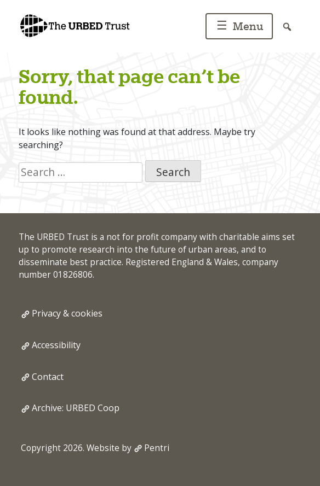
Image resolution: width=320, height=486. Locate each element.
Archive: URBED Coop (75, 408)
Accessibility (56, 345)
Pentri (156, 448)
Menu (238, 27)
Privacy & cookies (67, 313)
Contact (48, 377)
